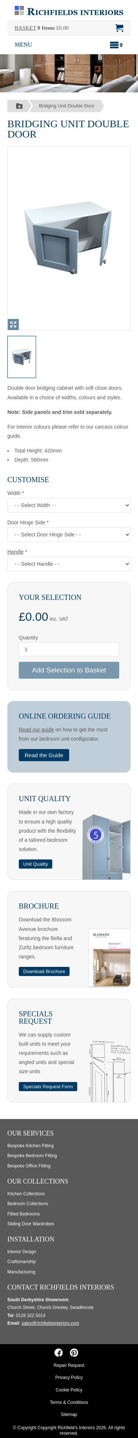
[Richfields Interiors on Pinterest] (73, 1352)
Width (14, 493)
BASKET (25, 28)
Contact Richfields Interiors (60, 1287)
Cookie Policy (69, 1390)
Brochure (39, 906)
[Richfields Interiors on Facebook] (58, 1352)
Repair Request (69, 1365)
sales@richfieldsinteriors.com (50, 1323)
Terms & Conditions (69, 1402)
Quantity (28, 638)
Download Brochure (44, 971)
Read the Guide (44, 755)
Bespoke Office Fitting (28, 1166)
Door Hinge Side (27, 522)
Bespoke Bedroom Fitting (32, 1155)
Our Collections (37, 1181)
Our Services (30, 1133)
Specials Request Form (48, 1086)
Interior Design (21, 1251)
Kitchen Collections (26, 1193)
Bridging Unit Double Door (67, 106)
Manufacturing (21, 1271)
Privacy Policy (69, 1377)
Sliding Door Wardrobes (30, 1223)
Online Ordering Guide (65, 716)
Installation (30, 1239)
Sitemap (69, 1414)
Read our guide (36, 730)
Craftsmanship (21, 1261)
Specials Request (36, 1017)
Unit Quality (45, 799)
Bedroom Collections (27, 1203)
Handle (15, 552)
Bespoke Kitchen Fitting (30, 1145)
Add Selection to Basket (69, 670)
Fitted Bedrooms (23, 1214)
